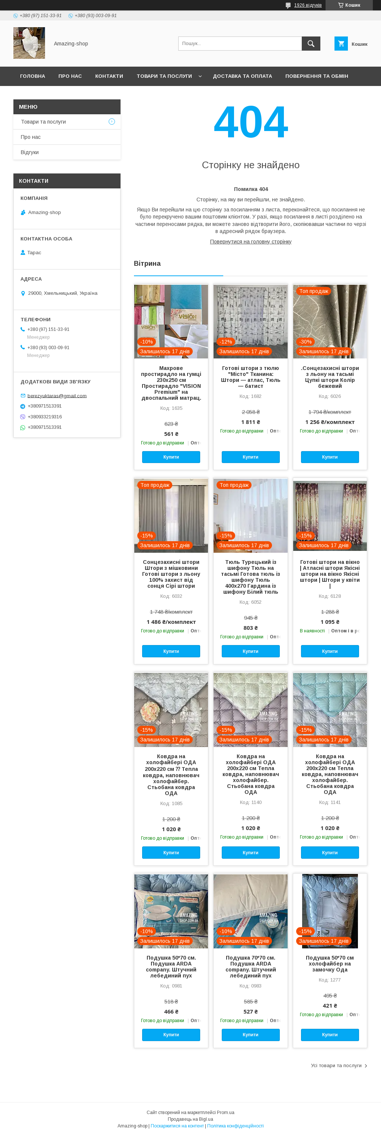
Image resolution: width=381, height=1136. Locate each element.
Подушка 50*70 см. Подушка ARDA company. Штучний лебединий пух (171, 967)
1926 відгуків (308, 5)
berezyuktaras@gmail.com (57, 395)
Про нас (70, 76)
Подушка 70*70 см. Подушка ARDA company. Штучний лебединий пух (250, 967)
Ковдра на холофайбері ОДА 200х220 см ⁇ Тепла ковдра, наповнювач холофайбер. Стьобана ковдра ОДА (171, 774)
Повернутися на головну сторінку (251, 242)
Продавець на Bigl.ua (190, 1119)
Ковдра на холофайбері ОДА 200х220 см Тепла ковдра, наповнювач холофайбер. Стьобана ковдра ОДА (250, 774)
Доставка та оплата (242, 76)
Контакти (109, 76)
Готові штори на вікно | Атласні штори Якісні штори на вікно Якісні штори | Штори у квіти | (330, 574)
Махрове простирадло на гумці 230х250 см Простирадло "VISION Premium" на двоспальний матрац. (171, 383)
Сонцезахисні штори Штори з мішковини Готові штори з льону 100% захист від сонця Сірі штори (171, 574)
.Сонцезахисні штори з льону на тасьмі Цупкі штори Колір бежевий (330, 377)
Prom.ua (225, 1112)
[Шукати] (311, 43)
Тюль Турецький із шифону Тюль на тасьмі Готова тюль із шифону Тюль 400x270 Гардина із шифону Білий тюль (250, 577)
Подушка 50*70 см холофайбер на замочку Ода (330, 964)
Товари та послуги (164, 76)
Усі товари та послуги (336, 1065)
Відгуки (30, 152)
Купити (171, 457)
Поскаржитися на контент (177, 1126)
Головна (32, 76)
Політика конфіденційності (235, 1126)
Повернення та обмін (316, 76)
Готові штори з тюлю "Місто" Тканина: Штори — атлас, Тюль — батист (251, 377)
